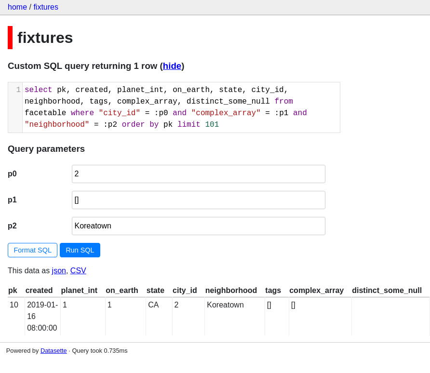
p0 (12, 174)
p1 (12, 200)
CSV (78, 270)
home (17, 7)
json (59, 270)
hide (172, 66)
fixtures (45, 7)
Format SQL (33, 250)
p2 (12, 226)
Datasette (53, 350)
